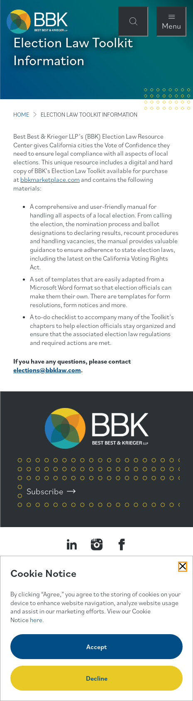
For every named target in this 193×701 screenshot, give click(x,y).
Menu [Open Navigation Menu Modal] (171, 25)
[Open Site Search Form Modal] (133, 22)
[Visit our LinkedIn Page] (72, 544)
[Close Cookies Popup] (182, 566)
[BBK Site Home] (37, 22)
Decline (96, 678)
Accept (96, 646)
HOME (21, 114)
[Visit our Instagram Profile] (97, 544)
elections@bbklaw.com (47, 370)
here (36, 620)
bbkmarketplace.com (50, 179)
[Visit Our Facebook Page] (121, 544)
